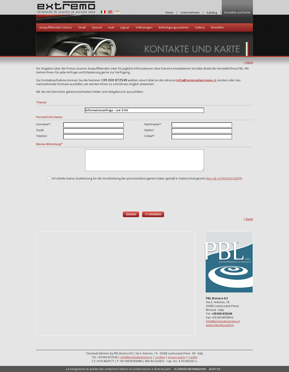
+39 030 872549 (114, 80)
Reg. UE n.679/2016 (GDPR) (224, 178)
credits (193, 357)
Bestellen (217, 27)
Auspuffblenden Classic (55, 27)
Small (82, 27)
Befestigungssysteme (174, 27)
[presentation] (144, 196)
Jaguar (125, 27)
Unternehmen (190, 12)
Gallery (200, 27)
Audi (111, 27)
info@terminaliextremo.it (223, 321)
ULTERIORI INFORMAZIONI (190, 369)
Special (97, 27)
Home (169, 12)
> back (248, 62)
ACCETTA (214, 369)
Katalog (212, 12)
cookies (160, 357)
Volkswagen (144, 27)
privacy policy (177, 357)
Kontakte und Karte (237, 12)
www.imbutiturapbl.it (220, 325)
